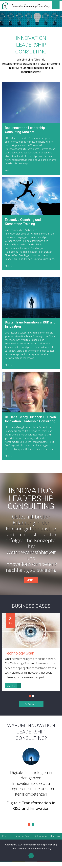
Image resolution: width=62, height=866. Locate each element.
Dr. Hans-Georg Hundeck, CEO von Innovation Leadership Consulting (30, 419)
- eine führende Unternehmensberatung (31, 848)
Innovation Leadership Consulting (31, 498)
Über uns (55, 836)
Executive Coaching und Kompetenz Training (23, 222)
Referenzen (41, 836)
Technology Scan (19, 653)
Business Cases (31, 606)
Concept (6, 836)
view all (31, 704)
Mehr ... (8, 170)
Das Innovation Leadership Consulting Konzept (25, 130)
